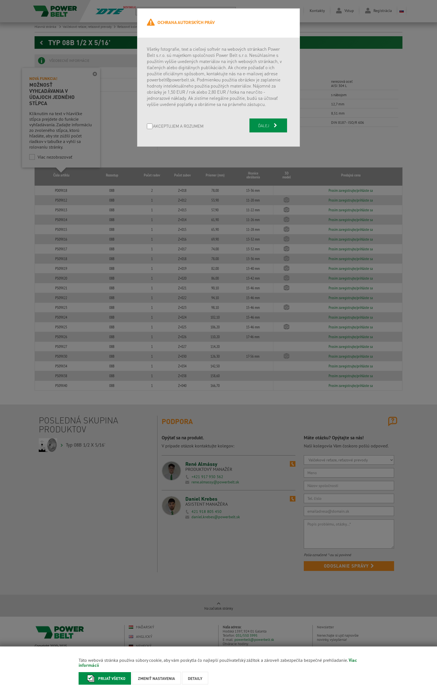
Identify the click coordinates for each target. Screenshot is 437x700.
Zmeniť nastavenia (156, 678)
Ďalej (268, 125)
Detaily (195, 678)
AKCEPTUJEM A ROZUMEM (178, 126)
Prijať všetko (104, 678)
